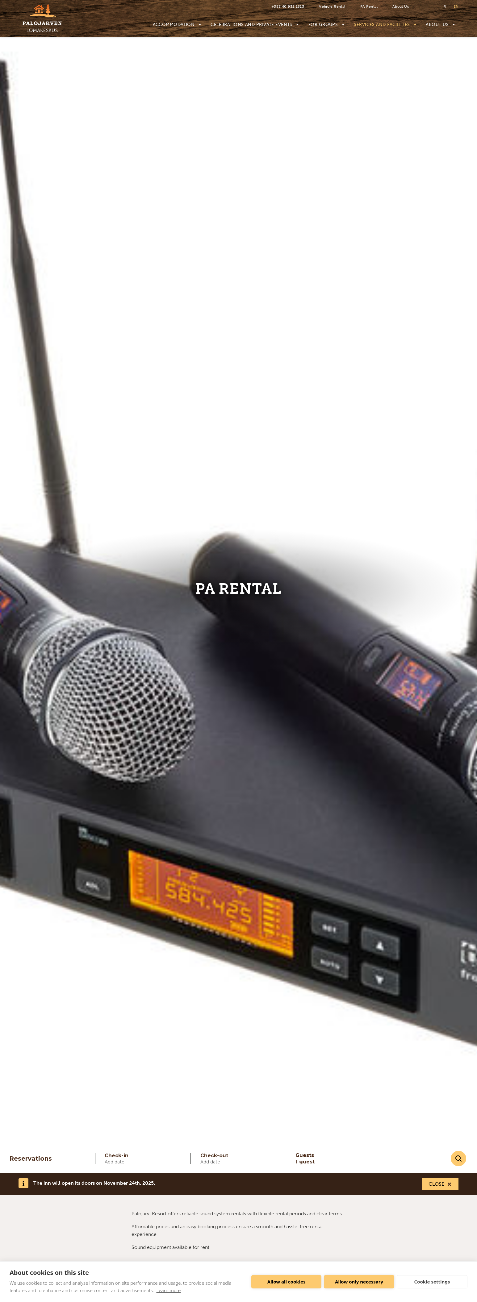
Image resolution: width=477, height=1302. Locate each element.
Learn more (168, 1290)
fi (444, 6)
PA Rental (369, 6)
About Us (400, 6)
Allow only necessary (359, 1282)
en (456, 6)
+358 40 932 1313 (287, 6)
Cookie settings (432, 1282)
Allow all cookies (286, 1282)
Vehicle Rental (332, 6)
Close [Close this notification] (436, 1184)
